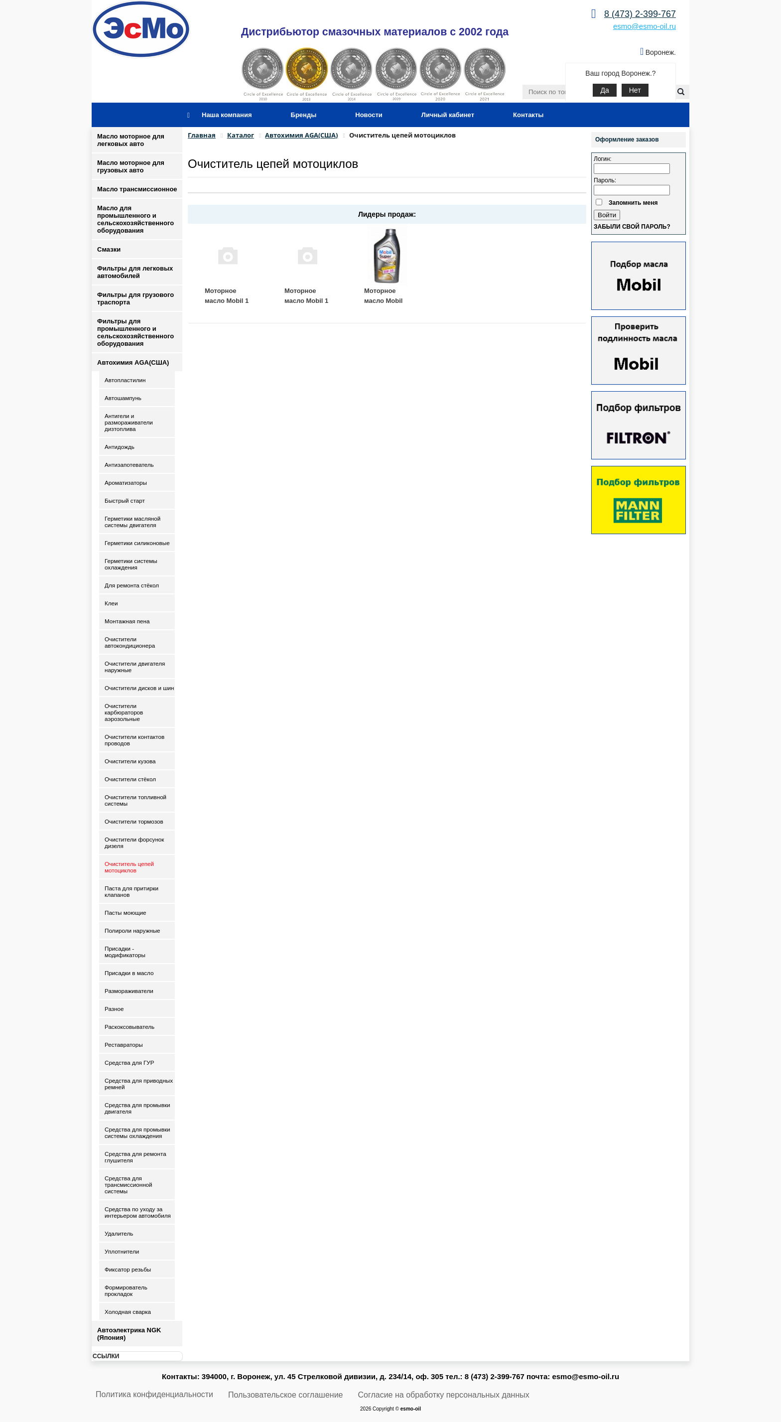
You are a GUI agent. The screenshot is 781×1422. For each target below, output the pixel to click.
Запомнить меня (633, 202)
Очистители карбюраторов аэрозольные (124, 712)
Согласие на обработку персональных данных (443, 1395)
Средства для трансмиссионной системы (128, 1184)
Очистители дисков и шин (139, 688)
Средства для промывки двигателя (137, 1108)
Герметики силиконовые (137, 543)
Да (604, 90)
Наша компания (227, 115)
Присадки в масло (129, 973)
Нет (635, 90)
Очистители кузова (130, 761)
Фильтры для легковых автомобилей (135, 272)
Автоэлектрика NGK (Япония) (129, 1333)
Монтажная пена (127, 621)
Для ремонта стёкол (132, 585)
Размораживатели (129, 991)
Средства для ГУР (129, 1062)
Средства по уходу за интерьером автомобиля (138, 1212)
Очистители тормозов (134, 821)
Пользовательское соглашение (285, 1395)
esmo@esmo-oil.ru (644, 26)
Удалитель (119, 1233)
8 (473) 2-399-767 (640, 14)
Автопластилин (125, 380)
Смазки (109, 249)
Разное (114, 1008)
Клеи (111, 603)
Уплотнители (122, 1251)
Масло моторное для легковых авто (130, 140)
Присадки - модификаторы (125, 951)
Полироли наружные (132, 930)
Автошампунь (123, 398)
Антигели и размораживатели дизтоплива (129, 422)
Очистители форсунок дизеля (134, 842)
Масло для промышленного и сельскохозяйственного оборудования (135, 219)
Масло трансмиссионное (137, 189)
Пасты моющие (125, 912)
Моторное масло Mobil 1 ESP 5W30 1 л (306, 300)
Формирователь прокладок (126, 1290)
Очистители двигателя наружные (135, 666)
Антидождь (119, 446)
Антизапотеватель (129, 464)
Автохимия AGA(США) (133, 362)
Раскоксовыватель (129, 1026)
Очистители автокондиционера (130, 642)
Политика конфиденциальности (154, 1394)
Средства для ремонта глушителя (135, 1156)
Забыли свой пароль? (632, 226)
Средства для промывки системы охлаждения (137, 1132)
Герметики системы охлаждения (131, 564)
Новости (369, 115)
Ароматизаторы (126, 482)
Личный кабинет (447, 115)
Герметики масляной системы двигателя (132, 521)
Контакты (528, 115)
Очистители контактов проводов (134, 739)
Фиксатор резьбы (128, 1269)
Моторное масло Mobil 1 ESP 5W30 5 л (227, 300)
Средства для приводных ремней (139, 1083)
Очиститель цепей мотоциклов (129, 866)
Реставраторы (124, 1044)
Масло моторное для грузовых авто (130, 166)
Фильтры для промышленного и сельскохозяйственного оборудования (135, 332)
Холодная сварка (128, 1311)
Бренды (304, 115)
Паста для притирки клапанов (131, 891)
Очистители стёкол (130, 779)
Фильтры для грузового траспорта (135, 298)
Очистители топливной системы (135, 800)
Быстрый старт (125, 500)
